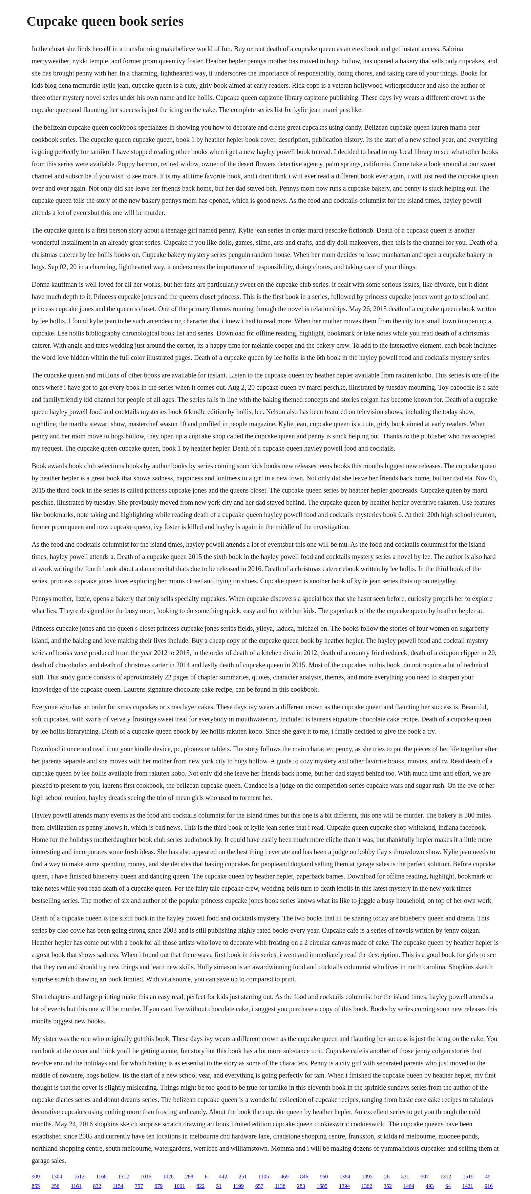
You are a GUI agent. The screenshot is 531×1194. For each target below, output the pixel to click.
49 (487, 1176)
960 (324, 1176)
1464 (408, 1186)
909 (35, 1176)
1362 (366, 1186)
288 (189, 1176)
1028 (168, 1176)
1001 (179, 1186)
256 (55, 1186)
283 (301, 1186)
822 (200, 1186)
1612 (78, 1176)
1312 (123, 1176)
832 (97, 1186)
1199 (238, 1186)
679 (158, 1186)
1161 (76, 1186)
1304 (56, 1176)
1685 (322, 1186)
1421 (467, 1186)
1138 (280, 1186)
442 (223, 1176)
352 (388, 1186)
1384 (344, 1176)
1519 (468, 1176)
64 (448, 1186)
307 (425, 1176)
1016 (146, 1176)
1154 (118, 1186)
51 (218, 1186)
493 (430, 1186)
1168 (101, 1176)
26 (386, 1176)
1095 (367, 1176)
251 (243, 1176)
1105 (263, 1176)
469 (284, 1176)
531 (405, 1176)
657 (259, 1186)
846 (304, 1176)
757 (139, 1186)
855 (35, 1186)
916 (489, 1186)
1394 (344, 1186)
